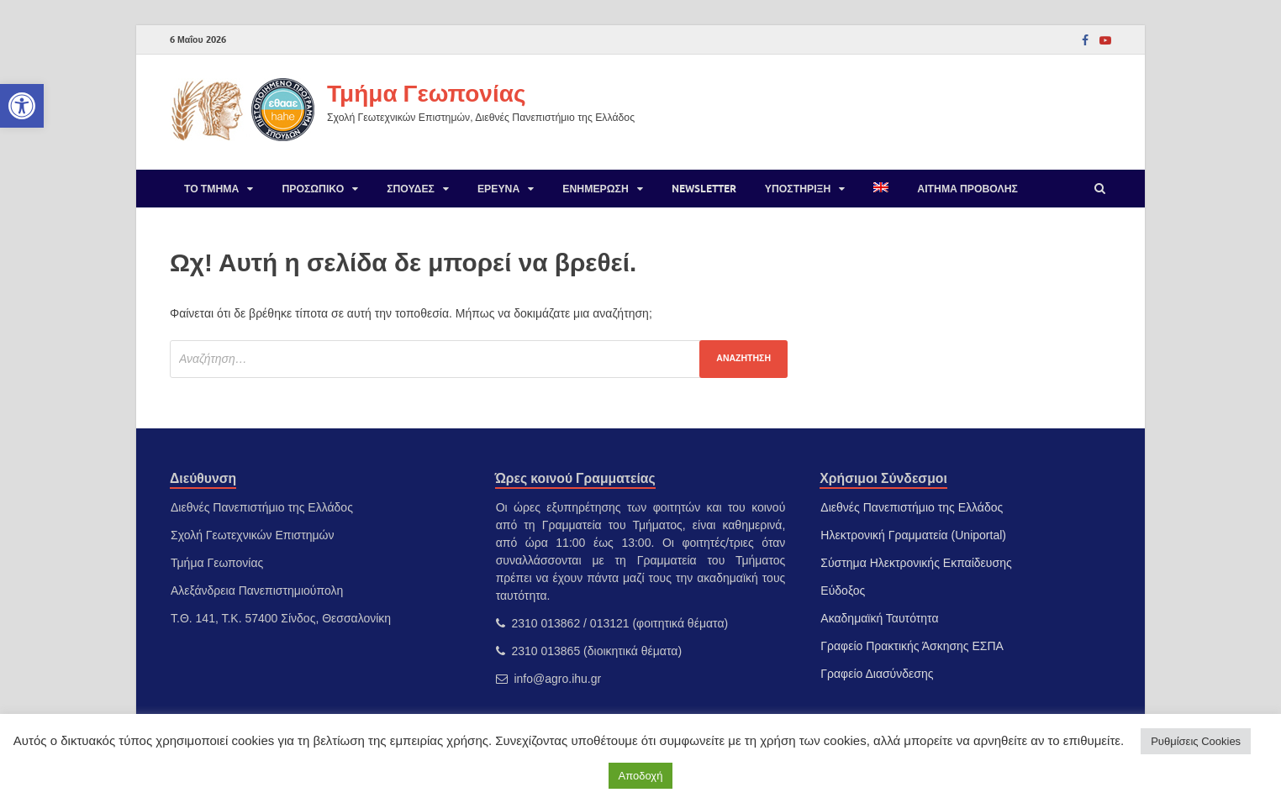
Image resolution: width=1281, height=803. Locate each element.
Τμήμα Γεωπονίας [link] (426, 92)
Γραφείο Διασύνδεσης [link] (876, 673)
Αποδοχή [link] (641, 775)
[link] (22, 106)
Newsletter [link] (704, 188)
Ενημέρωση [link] (595, 188)
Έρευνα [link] (498, 188)
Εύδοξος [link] (842, 590)
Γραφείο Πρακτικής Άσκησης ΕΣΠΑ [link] (912, 646)
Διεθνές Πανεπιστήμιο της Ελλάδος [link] (911, 507)
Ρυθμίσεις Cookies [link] (1196, 741)
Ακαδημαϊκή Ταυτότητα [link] (879, 618)
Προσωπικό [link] (313, 188)
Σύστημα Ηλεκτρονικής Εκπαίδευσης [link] (915, 562)
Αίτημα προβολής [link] (967, 188)
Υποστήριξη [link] (798, 188)
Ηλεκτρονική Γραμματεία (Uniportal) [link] (913, 535)
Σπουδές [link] (411, 188)
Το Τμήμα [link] (211, 188)
